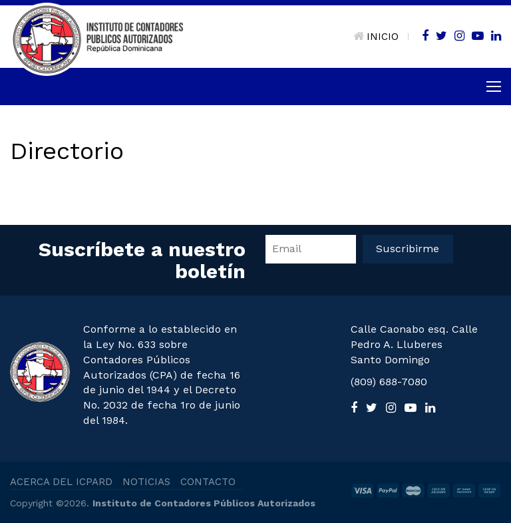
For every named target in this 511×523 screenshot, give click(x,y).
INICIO (376, 37)
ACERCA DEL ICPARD (61, 482)
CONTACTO (208, 482)
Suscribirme (407, 248)
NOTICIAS (146, 482)
